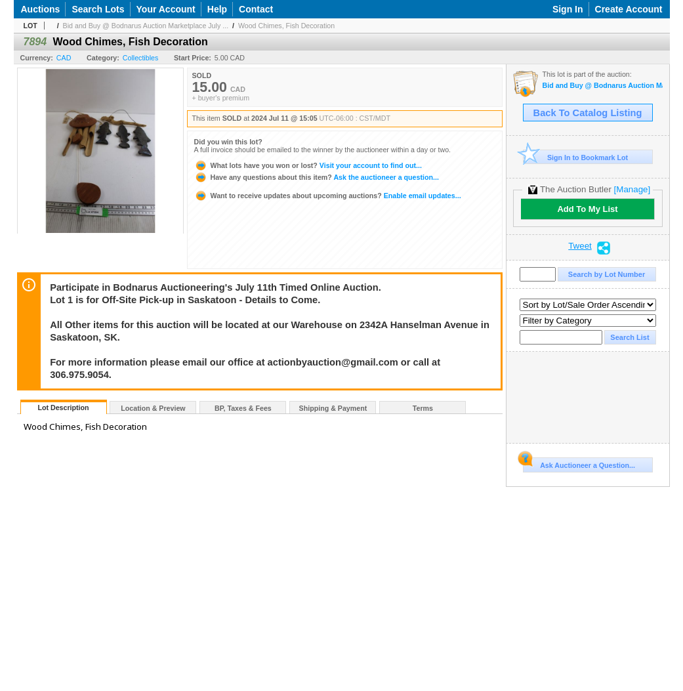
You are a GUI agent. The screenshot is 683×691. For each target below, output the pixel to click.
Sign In (567, 9)
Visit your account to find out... (308, 165)
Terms (423, 408)
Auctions (40, 9)
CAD (64, 58)
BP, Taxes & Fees (243, 408)
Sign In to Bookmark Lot (576, 157)
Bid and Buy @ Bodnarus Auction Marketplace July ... (146, 26)
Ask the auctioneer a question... (316, 177)
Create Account (629, 9)
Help (217, 9)
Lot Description (63, 407)
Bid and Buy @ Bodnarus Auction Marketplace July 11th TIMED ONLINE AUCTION (603, 85)
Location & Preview (153, 408)
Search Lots (98, 9)
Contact (256, 9)
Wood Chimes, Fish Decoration (286, 26)
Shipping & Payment (333, 408)
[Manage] (632, 189)
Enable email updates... (327, 195)
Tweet (580, 246)
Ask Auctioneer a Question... (579, 463)
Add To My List (587, 209)
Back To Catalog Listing (587, 113)
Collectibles (141, 58)
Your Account (166, 9)
